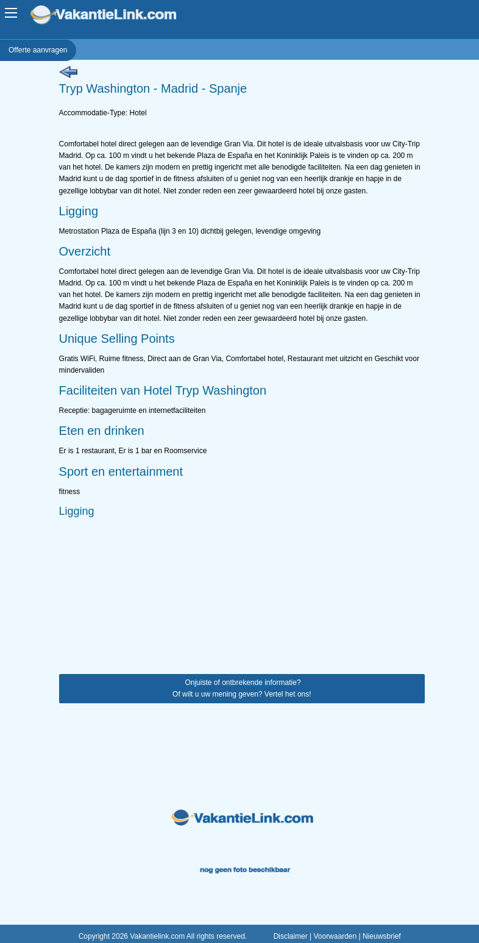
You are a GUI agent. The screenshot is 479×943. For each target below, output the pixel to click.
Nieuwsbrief (382, 936)
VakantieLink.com (111, 16)
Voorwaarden (335, 936)
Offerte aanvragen (38, 50)
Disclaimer (291, 936)
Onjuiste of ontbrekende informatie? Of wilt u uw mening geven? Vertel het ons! (241, 688)
